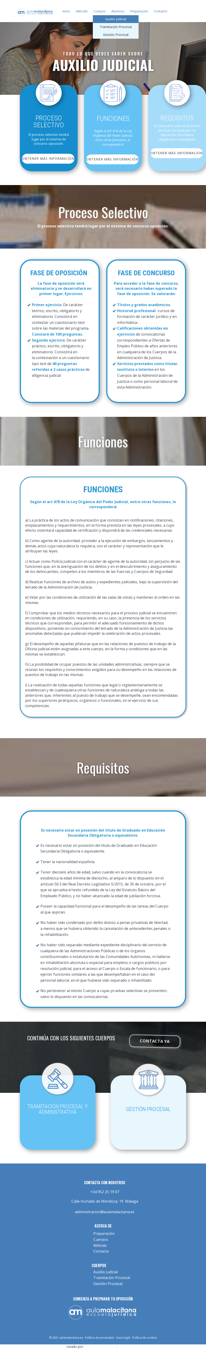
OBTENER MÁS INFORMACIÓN (112, 159)
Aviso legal (123, 1338)
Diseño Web (128, 1346)
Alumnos (117, 11)
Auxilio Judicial (115, 19)
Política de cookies (144, 1338)
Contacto (160, 11)
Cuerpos (99, 11)
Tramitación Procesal (116, 27)
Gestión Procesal (115, 34)
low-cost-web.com (100, 1346)
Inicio (66, 11)
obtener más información (48, 158)
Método (82, 11)
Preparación (139, 11)
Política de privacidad (99, 1338)
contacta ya (155, 1042)
